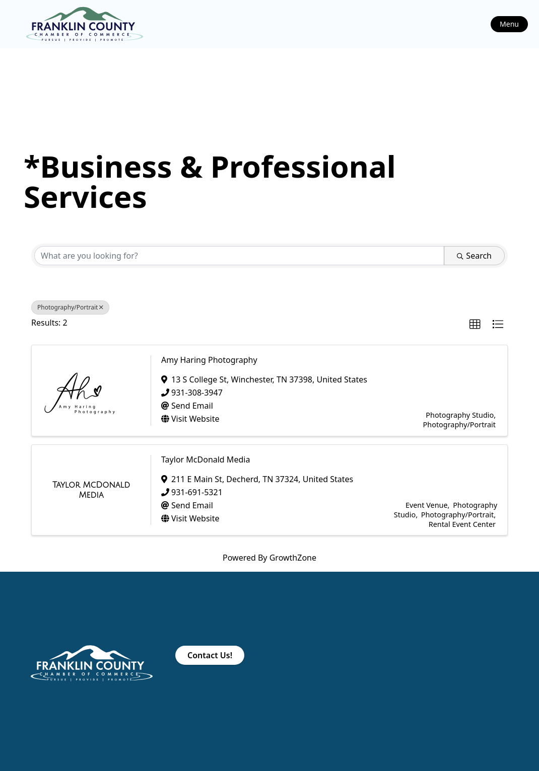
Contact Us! (209, 655)
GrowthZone (293, 557)
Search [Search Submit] (474, 255)
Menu (509, 24)
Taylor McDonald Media (205, 459)
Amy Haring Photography (209, 359)
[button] (475, 325)
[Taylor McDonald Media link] (91, 490)
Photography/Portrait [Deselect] (70, 307)
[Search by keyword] (239, 255)
